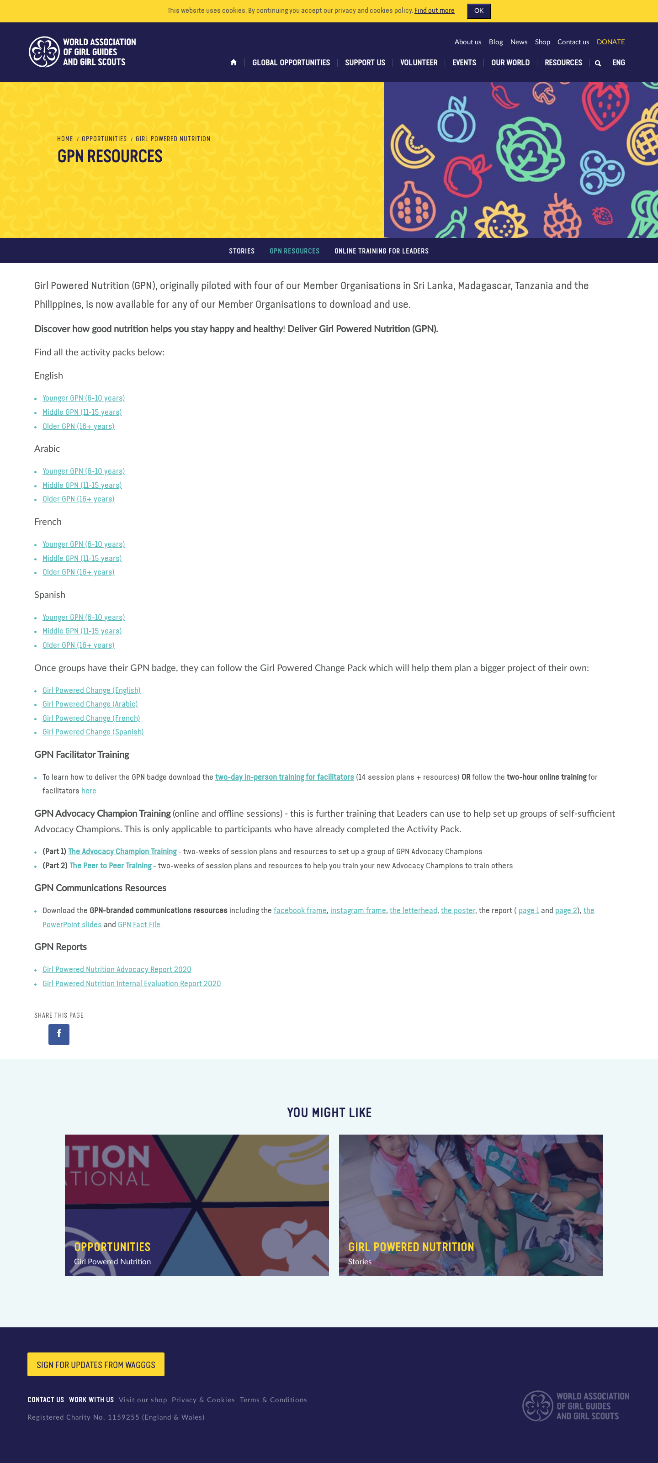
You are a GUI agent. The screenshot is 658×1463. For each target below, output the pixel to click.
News (519, 42)
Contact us (573, 42)
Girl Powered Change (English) (91, 691)
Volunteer (418, 63)
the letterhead (413, 911)
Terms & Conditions (274, 1400)
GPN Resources (295, 251)
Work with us (91, 1400)
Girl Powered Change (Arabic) (90, 704)
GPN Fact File (139, 925)
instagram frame (358, 911)
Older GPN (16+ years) (78, 427)
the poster (458, 911)
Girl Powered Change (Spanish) (93, 732)
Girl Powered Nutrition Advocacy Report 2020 (116, 970)
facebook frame (300, 911)
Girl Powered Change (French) (91, 718)
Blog (496, 42)
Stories (242, 251)
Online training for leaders (381, 251)
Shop (542, 42)
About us (468, 42)
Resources (563, 63)
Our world (510, 63)
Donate (611, 42)
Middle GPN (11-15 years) (82, 412)
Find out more (434, 11)
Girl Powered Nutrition (173, 139)
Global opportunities (291, 63)
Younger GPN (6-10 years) (83, 398)
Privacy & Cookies (203, 1400)
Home (65, 139)
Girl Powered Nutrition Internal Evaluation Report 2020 (131, 984)
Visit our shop (143, 1400)
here (88, 791)
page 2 (566, 911)
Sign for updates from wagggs (96, 1365)
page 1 (529, 911)
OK (478, 11)
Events (464, 63)
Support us (365, 63)
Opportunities (104, 139)
